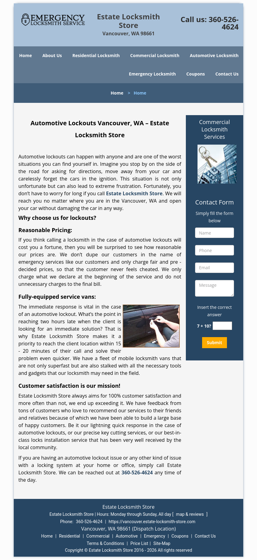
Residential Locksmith (96, 55)
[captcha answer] (222, 325)
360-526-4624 (224, 23)
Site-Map (161, 543)
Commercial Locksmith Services (214, 129)
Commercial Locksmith (154, 55)
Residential (69, 536)
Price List (139, 543)
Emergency (154, 536)
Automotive (127, 536)
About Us (52, 55)
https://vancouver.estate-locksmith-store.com (152, 521)
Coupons (195, 74)
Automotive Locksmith (214, 55)
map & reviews (190, 514)
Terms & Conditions (105, 543)
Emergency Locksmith (152, 74)
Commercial (97, 536)
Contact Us (227, 74)
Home (25, 55)
